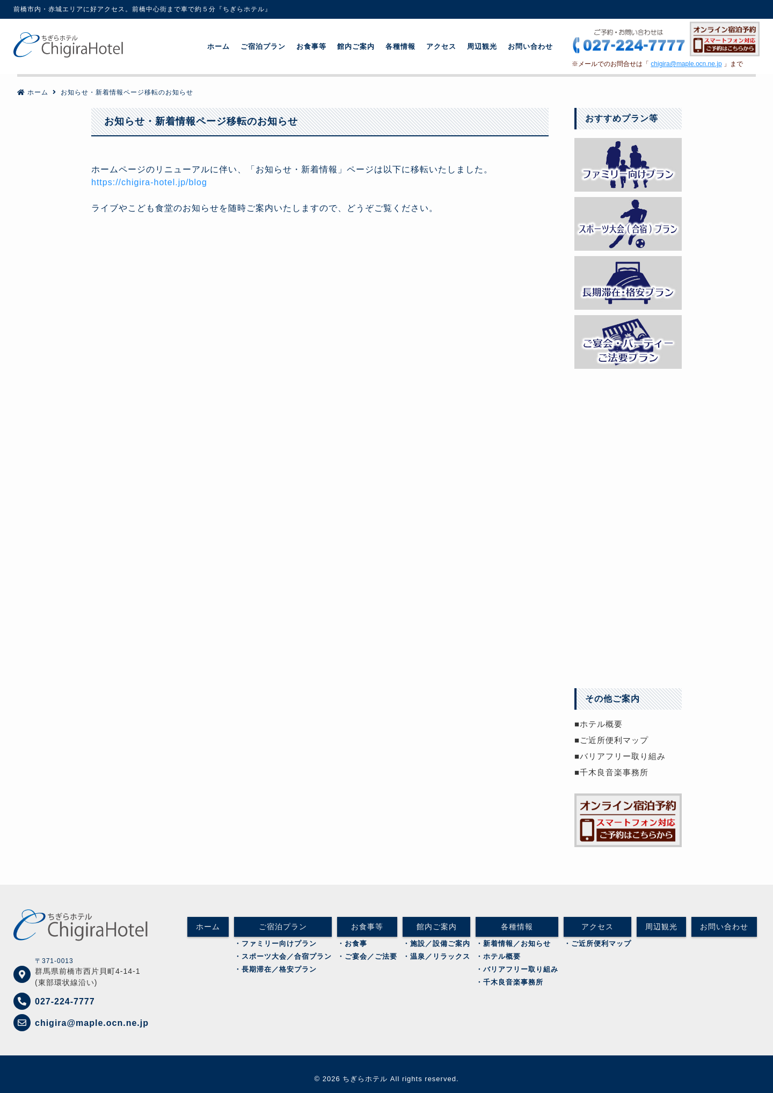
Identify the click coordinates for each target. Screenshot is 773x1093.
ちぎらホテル (365, 1079)
